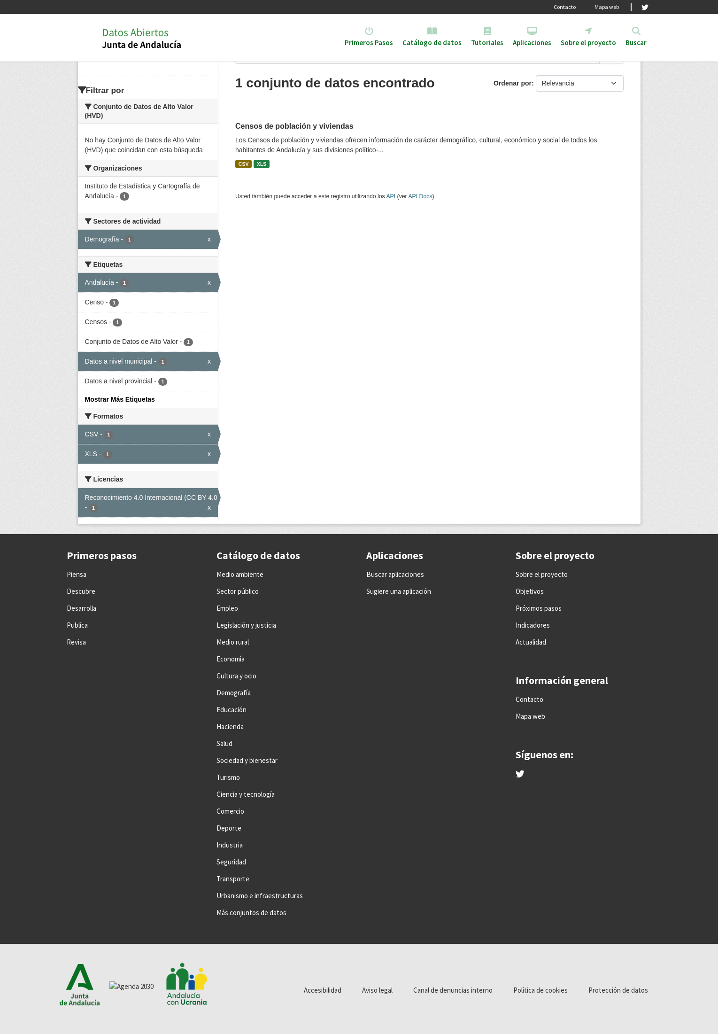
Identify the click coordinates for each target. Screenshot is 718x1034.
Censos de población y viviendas (294, 126)
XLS (261, 164)
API (390, 196)
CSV (244, 164)
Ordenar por (513, 83)
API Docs (420, 196)
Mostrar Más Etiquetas (120, 399)
